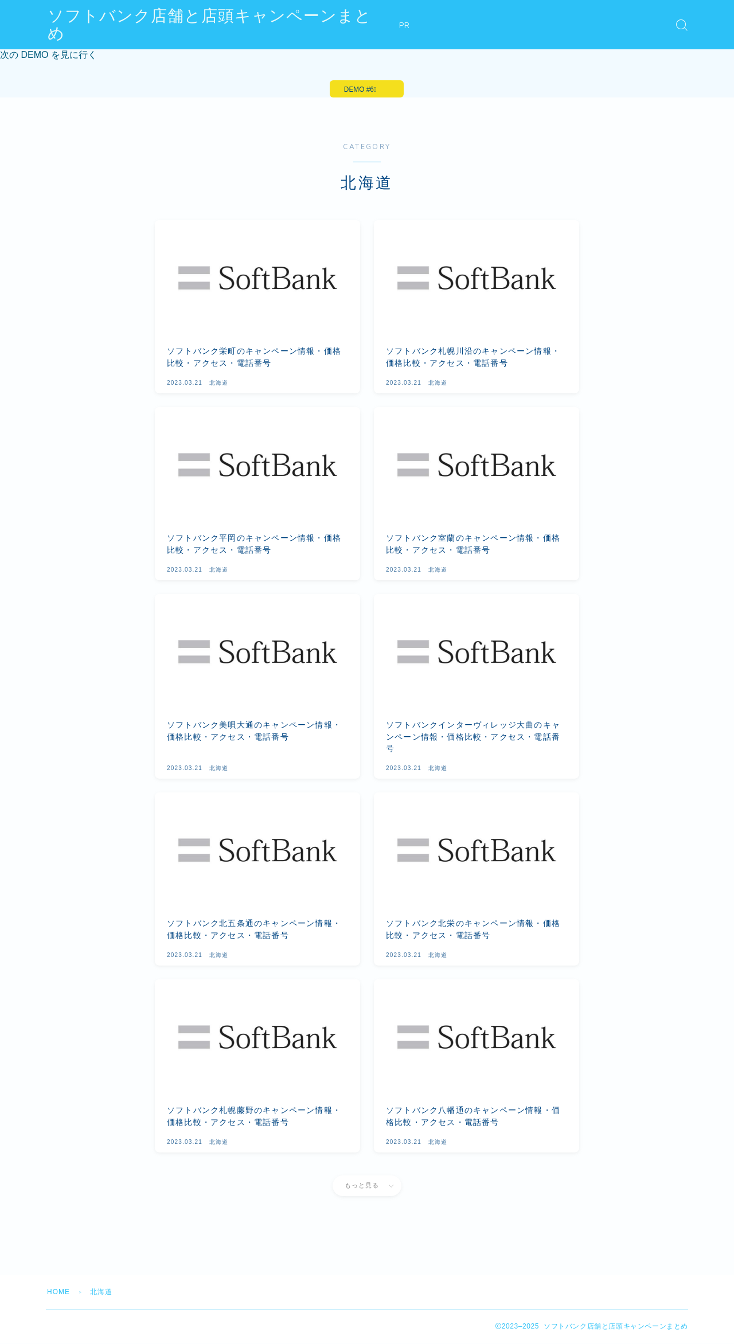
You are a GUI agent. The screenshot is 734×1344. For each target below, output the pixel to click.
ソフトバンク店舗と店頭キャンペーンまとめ (218, 25)
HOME (59, 1292)
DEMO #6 (358, 89)
